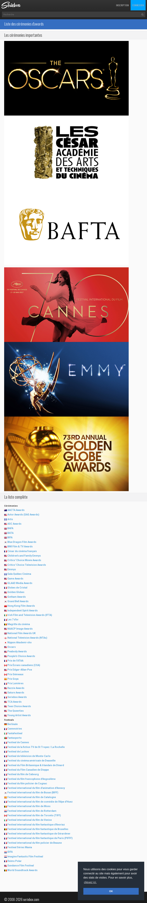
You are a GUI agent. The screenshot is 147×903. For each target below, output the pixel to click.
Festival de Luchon (18, 751)
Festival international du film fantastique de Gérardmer (38, 833)
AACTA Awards (16, 510)
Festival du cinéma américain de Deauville (31, 760)
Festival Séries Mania (19, 847)
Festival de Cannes (18, 742)
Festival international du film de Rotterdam (31, 810)
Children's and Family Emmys (24, 555)
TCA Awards (14, 701)
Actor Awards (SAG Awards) (23, 514)
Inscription (122, 5)
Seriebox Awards (17, 697)
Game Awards (15, 578)
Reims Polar (14, 861)
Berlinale (12, 724)
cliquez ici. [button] (90, 882)
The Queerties (15, 710)
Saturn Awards (15, 692)
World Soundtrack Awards (22, 870)
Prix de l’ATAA (15, 660)
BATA (10, 533)
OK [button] (111, 891)
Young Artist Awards (19, 715)
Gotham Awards (16, 596)
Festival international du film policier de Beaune (34, 842)
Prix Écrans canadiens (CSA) (23, 665)
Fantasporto (14, 737)
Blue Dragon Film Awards (21, 542)
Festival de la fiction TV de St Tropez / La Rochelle (36, 747)
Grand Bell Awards (18, 601)
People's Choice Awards (21, 656)
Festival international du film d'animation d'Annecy (36, 788)
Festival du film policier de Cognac (27, 783)
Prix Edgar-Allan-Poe (19, 669)
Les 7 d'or (13, 619)
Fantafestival (14, 733)
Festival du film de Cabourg (23, 774)
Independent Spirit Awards (22, 610)
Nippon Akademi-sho (19, 642)
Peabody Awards (17, 651)
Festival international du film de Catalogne (31, 797)
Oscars (11, 647)
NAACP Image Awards (20, 628)
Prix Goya (13, 678)
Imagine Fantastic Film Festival (25, 856)
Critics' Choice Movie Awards (24, 560)
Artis (10, 519)
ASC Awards (14, 523)
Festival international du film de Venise (29, 820)
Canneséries (14, 728)
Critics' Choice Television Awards (26, 564)
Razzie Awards (15, 688)
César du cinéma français (22, 551)
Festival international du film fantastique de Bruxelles (37, 829)
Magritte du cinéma (18, 624)
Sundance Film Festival (20, 865)
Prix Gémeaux (15, 674)
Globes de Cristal (17, 587)
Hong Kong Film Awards (21, 605)
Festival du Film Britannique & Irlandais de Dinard (35, 765)
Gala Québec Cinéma (19, 574)
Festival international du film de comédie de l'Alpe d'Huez (40, 801)
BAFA (10, 528)
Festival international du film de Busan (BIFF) (32, 792)
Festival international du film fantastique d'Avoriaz (36, 824)
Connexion (138, 5)
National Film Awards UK (21, 633)
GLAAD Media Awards (19, 583)
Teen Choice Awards (19, 706)
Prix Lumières (15, 683)
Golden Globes (15, 592)
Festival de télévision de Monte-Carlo (28, 756)
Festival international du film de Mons (28, 806)
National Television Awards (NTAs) (27, 637)
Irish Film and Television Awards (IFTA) (29, 615)
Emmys (11, 569)
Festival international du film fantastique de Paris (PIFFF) (40, 838)
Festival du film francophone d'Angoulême (31, 779)
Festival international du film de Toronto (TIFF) (34, 815)
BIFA (9, 537)
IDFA (10, 851)
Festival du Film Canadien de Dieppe (28, 769)
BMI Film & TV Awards (20, 546)
